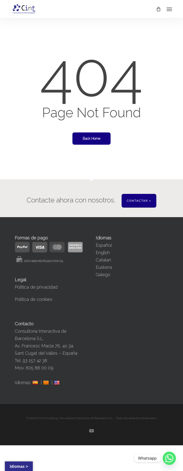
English (103, 252)
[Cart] (158, 9)
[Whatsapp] (169, 458)
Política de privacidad (36, 287)
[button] (169, 9)
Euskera (104, 267)
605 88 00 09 (39, 367)
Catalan (103, 259)
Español (104, 245)
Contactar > (139, 200)
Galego (103, 274)
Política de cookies (33, 299)
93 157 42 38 (35, 360)
